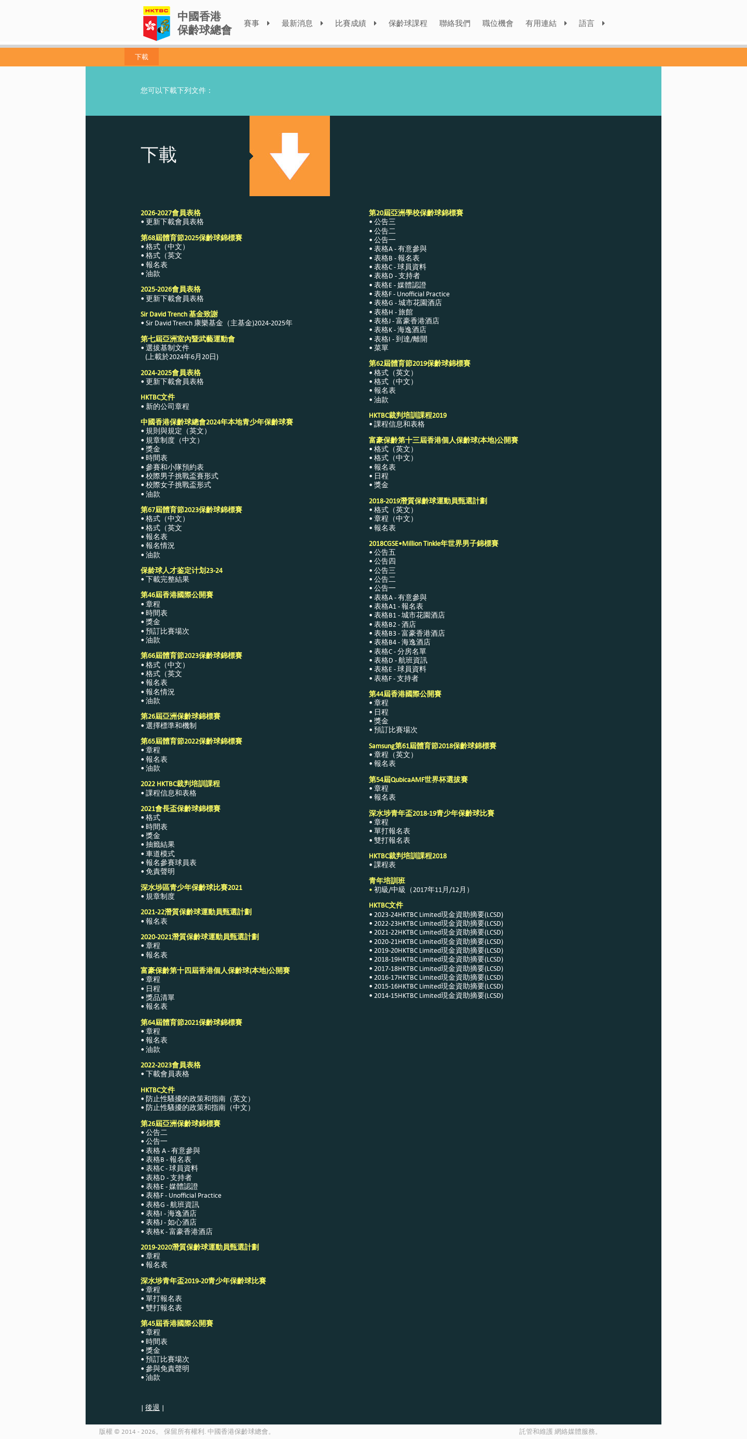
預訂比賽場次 (167, 631)
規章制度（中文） (175, 440)
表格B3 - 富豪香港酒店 (409, 633)
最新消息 (302, 23)
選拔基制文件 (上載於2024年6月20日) (179, 352)
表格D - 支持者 (169, 1177)
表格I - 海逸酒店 (171, 1213)
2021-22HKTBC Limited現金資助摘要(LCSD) (438, 932)
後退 (152, 1407)
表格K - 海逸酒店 (400, 329)
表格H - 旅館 (393, 312)
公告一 (157, 1141)
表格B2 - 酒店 (395, 624)
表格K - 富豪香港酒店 (179, 1231)
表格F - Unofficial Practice (184, 1195)
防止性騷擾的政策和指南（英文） (200, 1098)
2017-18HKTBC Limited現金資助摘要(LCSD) (438, 968)
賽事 (257, 23)
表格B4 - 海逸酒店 (402, 642)
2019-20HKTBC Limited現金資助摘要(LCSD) (438, 950)
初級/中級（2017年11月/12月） (424, 889)
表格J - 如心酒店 (171, 1222)
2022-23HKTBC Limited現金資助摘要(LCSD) (438, 923)
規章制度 (160, 896)
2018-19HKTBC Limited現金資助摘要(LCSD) (438, 959)
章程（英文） (396, 754)
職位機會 (498, 23)
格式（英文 (164, 255)
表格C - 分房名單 (400, 651)
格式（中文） (167, 246)
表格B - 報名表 (168, 1159)
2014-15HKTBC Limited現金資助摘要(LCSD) (438, 995)
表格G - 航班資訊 (172, 1204)
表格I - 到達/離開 (400, 339)
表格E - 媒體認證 (172, 1186)
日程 (153, 988)
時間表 (157, 458)
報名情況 (160, 545)
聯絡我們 (455, 23)
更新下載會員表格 (175, 221)
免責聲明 (160, 871)
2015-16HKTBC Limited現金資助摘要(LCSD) (438, 986)
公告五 (385, 552)
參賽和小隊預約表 (175, 467)
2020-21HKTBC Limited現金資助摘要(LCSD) (438, 941)
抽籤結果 (160, 844)
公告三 (385, 221)
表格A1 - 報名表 (398, 606)
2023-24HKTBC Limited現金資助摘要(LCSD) (438, 914)
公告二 (157, 1132)
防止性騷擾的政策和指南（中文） (200, 1107)
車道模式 (160, 853)
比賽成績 (356, 23)
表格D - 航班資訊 (400, 660)
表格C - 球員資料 (172, 1168)
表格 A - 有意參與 (173, 1150)
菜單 (381, 348)
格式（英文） (396, 372)
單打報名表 (164, 1298)
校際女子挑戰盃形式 (178, 485)
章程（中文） (396, 518)
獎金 (153, 449)
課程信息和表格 (171, 793)
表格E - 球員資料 (400, 669)
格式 (153, 817)
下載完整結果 (167, 579)
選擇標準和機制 (171, 725)
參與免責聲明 (167, 1368)
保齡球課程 (408, 23)
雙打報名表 (164, 1308)
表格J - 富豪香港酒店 (406, 321)
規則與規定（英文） (178, 431)
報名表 (157, 265)
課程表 (385, 864)
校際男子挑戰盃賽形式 (182, 476)
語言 (592, 23)
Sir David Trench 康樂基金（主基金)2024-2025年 (219, 323)
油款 (153, 273)
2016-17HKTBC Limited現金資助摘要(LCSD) (438, 977)
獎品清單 (160, 997)
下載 (141, 56)
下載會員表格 (167, 1074)
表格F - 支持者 (396, 678)
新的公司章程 (167, 406)
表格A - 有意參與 (400, 248)
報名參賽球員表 (171, 862)
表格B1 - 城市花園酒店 (409, 615)
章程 (153, 604)
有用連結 (546, 23)
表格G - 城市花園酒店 (408, 302)
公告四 (385, 561)
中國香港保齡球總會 (204, 23)
